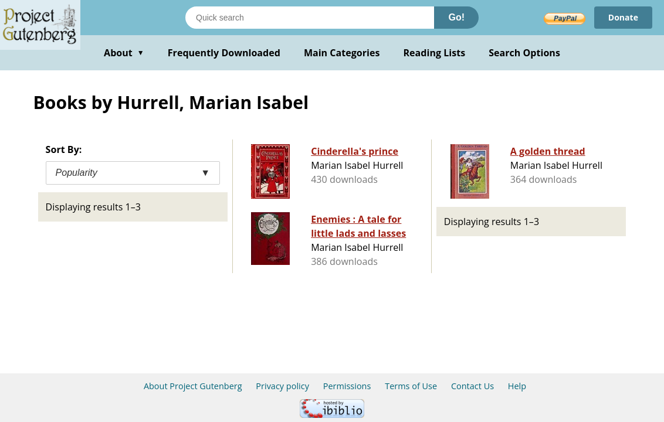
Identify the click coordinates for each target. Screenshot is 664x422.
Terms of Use (411, 386)
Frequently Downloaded (224, 52)
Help (517, 386)
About (124, 53)
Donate (623, 17)
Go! (456, 17)
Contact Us (472, 386)
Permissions (347, 386)
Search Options (524, 52)
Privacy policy (282, 386)
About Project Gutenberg (193, 386)
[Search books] (309, 17)
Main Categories (342, 52)
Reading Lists (435, 52)
